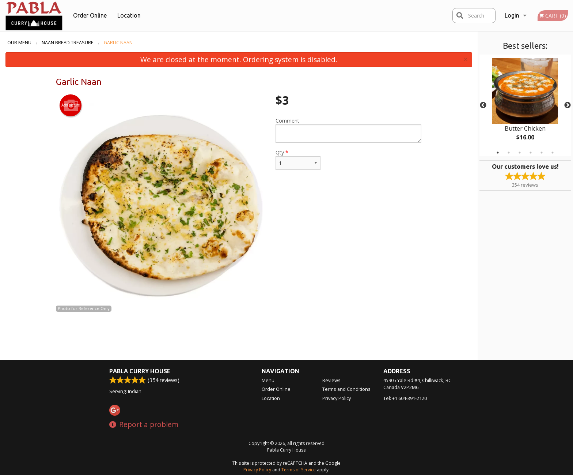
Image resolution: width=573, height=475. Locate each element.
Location (129, 15)
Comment (348, 130)
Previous (483, 105)
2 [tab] (508, 152)
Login (512, 15)
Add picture (70, 105)
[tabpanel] (525, 105)
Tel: (405, 398)
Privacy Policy (336, 398)
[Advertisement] (238, 336)
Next (567, 105)
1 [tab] (497, 152)
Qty (298, 159)
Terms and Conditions (346, 389)
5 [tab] (541, 152)
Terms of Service (298, 470)
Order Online (90, 15)
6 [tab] (552, 152)
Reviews (331, 380)
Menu (268, 380)
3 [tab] (519, 152)
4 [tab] (530, 152)
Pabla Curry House (139, 371)
